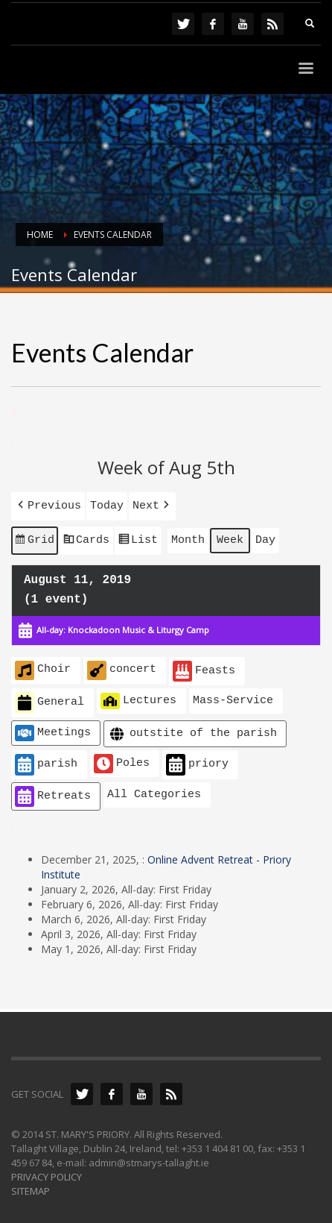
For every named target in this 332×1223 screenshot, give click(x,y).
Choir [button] (43, 665)
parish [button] (46, 759)
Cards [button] (86, 538)
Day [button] (265, 536)
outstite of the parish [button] (192, 729)
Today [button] (107, 504)
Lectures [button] (138, 696)
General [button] (49, 697)
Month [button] (188, 536)
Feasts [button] (204, 666)
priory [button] (197, 759)
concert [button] (121, 665)
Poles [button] (122, 758)
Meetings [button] (53, 728)
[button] (48, 504)
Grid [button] (34, 538)
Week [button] (230, 536)
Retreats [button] (53, 791)
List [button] (138, 538)
